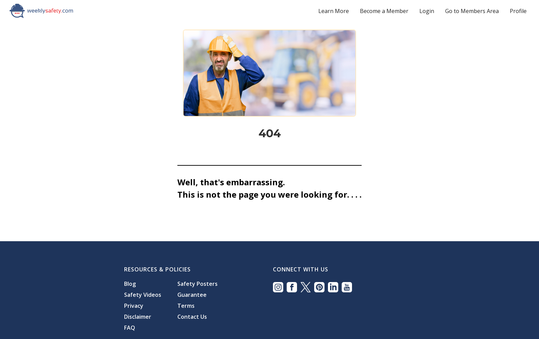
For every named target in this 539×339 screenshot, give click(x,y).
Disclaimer (137, 316)
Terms (186, 305)
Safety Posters (197, 284)
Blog (130, 284)
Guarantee (192, 295)
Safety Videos (142, 295)
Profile (518, 11)
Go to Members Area (472, 11)
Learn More (333, 11)
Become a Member (384, 11)
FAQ (129, 327)
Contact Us (192, 316)
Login (426, 11)
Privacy (133, 305)
